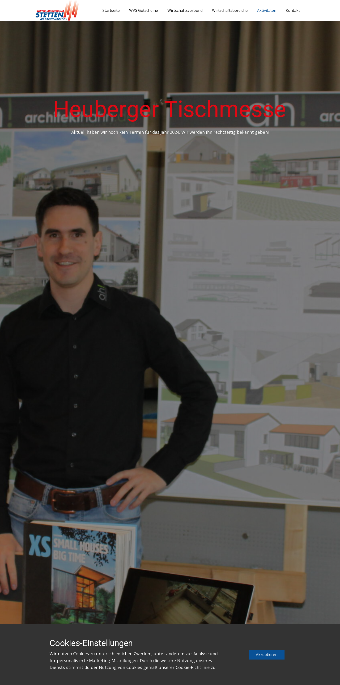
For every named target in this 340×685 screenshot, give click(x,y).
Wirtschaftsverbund (185, 10)
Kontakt (293, 10)
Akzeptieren (266, 654)
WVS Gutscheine (143, 10)
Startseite (111, 10)
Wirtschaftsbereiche (230, 10)
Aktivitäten (266, 10)
